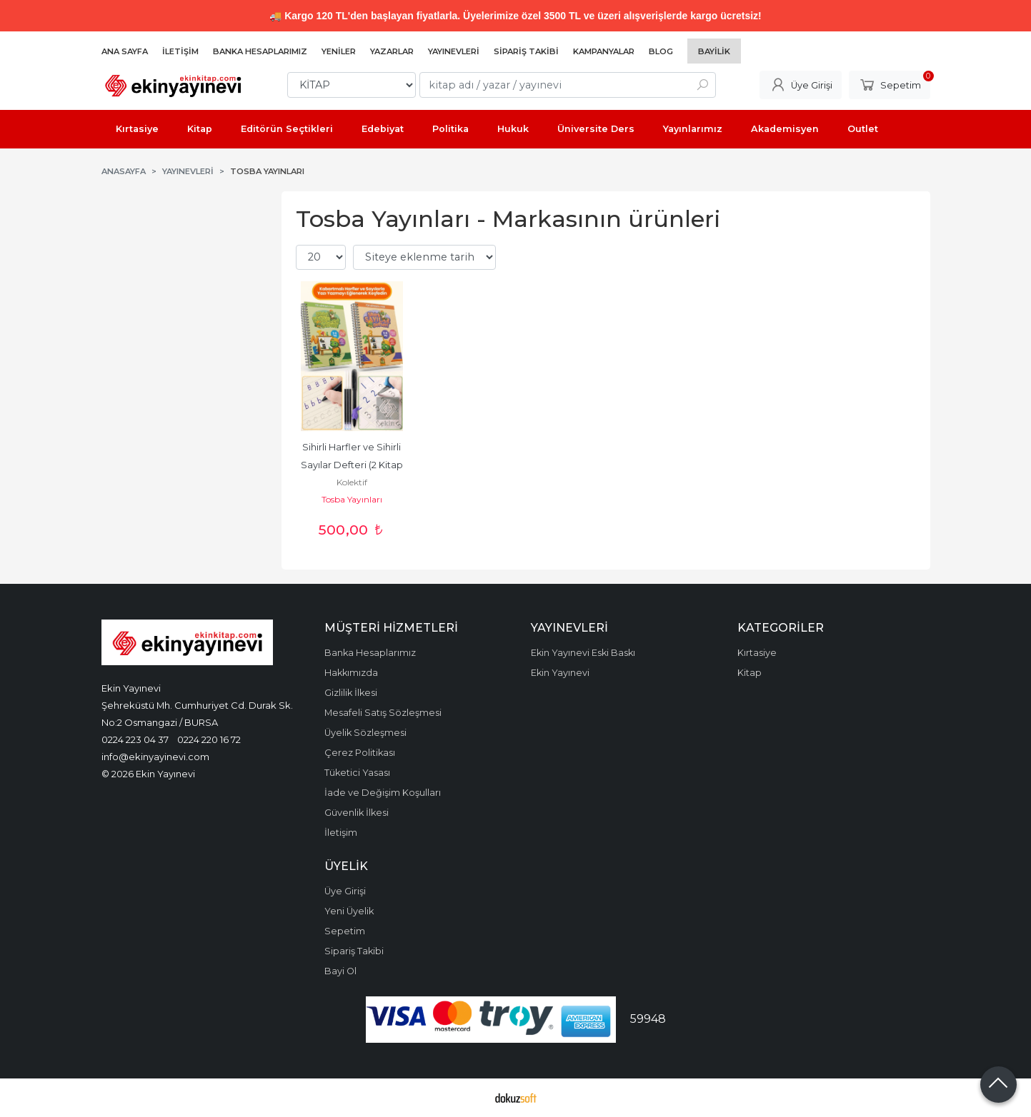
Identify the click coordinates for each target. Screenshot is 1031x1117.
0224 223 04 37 (135, 739)
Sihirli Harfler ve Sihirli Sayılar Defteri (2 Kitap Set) (353, 465)
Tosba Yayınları (352, 499)
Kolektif (352, 482)
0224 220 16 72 (209, 739)
